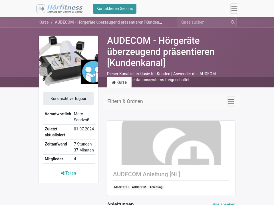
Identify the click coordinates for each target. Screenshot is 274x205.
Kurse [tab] (119, 84)
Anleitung (156, 189)
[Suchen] (231, 24)
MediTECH (121, 189)
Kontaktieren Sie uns (115, 9)
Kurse (44, 24)
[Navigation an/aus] (231, 103)
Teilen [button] (68, 175)
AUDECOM (139, 189)
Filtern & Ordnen (125, 103)
